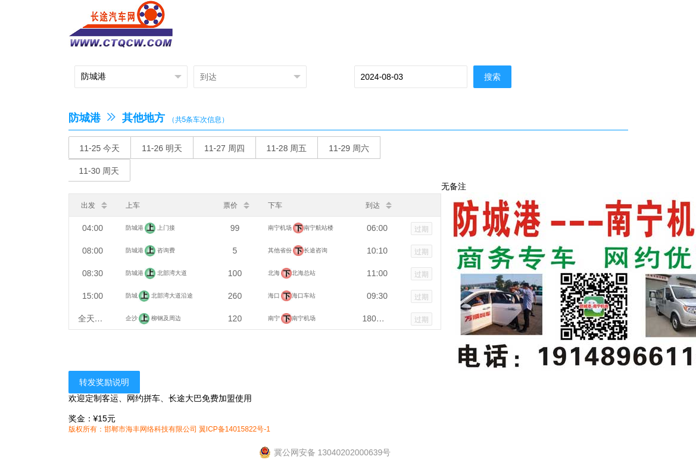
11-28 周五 (287, 148)
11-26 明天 (162, 148)
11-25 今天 (100, 148)
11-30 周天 (99, 171)
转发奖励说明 (104, 382)
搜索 (492, 77)
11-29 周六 (349, 148)
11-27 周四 (224, 148)
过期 (421, 229)
